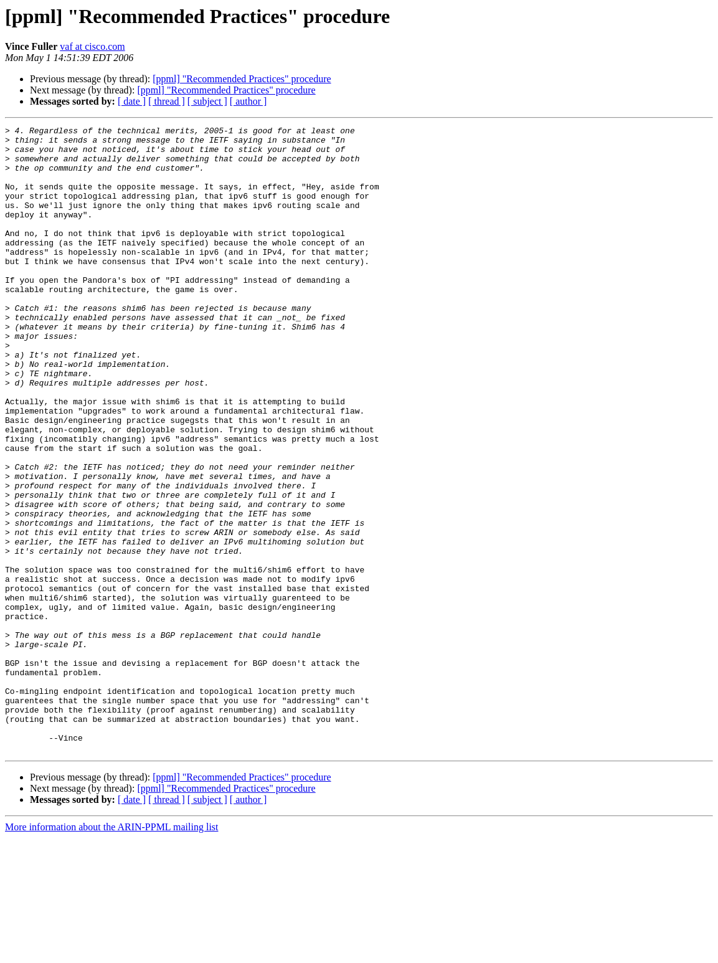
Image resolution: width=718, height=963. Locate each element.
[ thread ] (166, 101)
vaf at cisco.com (92, 46)
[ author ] (248, 101)
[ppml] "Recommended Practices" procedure (242, 79)
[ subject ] (207, 101)
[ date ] (132, 101)
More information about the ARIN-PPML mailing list (112, 952)
